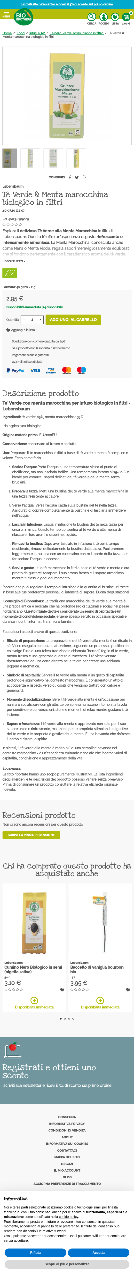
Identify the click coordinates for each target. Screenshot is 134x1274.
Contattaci (67, 1150)
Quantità (12, 320)
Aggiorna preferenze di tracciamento (67, 1184)
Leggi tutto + (13, 261)
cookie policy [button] (68, 1217)
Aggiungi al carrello (73, 319)
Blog (67, 1177)
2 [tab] (65, 1019)
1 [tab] (61, 1019)
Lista (115, 19)
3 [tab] (69, 1019)
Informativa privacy (67, 1124)
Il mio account (67, 1170)
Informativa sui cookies (67, 1144)
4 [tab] (73, 1019)
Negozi (67, 1164)
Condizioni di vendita (67, 1130)
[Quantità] (32, 320)
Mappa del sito (67, 1157)
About (67, 1137)
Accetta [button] (98, 1253)
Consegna (67, 1117)
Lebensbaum (13, 186)
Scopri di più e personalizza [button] (67, 1264)
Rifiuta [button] (35, 1253)
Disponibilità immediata (34, 1003)
